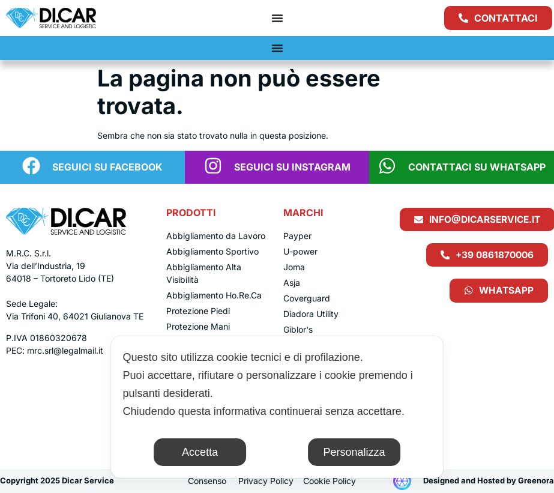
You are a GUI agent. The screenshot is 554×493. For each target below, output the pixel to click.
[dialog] (277, 407)
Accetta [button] (200, 452)
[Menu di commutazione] (277, 18)
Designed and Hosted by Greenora (488, 480)
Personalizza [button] (354, 452)
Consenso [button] (207, 481)
